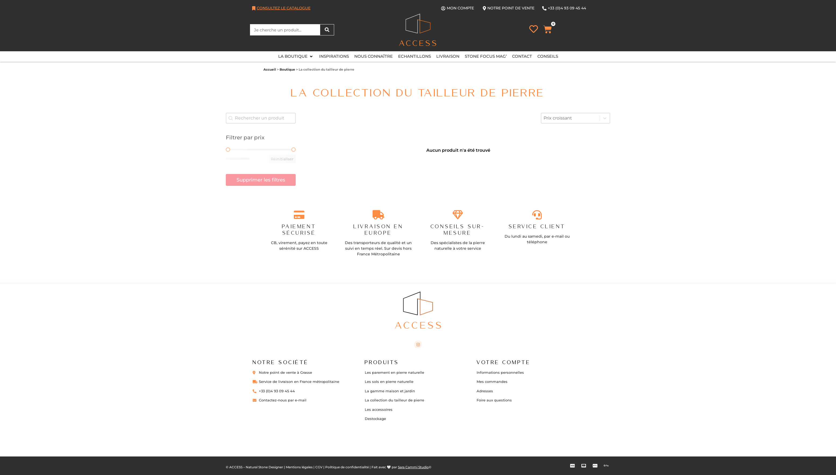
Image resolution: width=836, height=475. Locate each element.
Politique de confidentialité (347, 467)
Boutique (287, 69)
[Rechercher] (327, 29)
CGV (319, 467)
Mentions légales (299, 467)
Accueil (269, 69)
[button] (296, 56)
